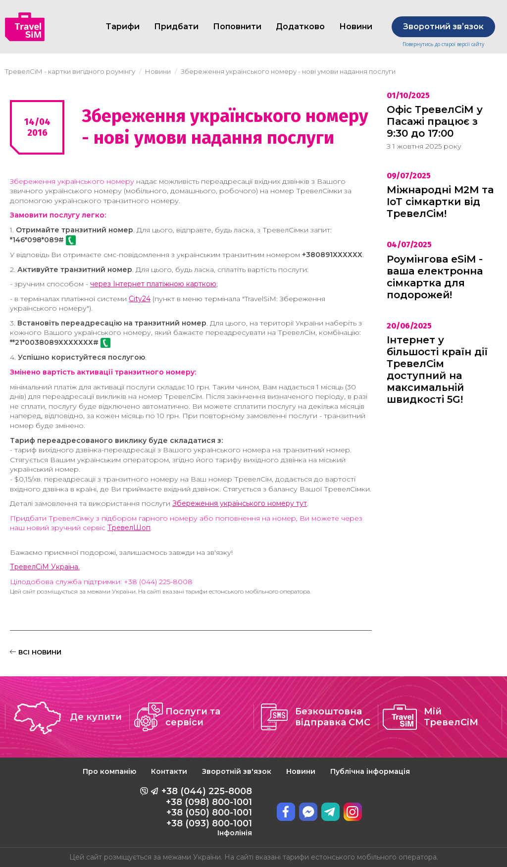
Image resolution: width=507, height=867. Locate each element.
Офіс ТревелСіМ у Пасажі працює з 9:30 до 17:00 (435, 121)
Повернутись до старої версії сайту (443, 44)
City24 (140, 298)
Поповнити (237, 26)
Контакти (169, 771)
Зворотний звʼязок (443, 26)
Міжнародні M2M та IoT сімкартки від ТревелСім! (440, 201)
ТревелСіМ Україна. (45, 566)
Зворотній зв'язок (236, 771)
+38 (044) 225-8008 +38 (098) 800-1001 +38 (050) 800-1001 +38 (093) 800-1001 (206, 811)
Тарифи (123, 26)
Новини (300, 771)
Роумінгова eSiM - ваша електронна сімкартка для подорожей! (435, 277)
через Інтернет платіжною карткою (153, 283)
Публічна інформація (370, 771)
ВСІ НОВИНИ (35, 652)
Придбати (176, 26)
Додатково (300, 26)
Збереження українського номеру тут (239, 503)
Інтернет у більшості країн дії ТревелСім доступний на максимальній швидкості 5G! (437, 369)
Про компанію (109, 771)
